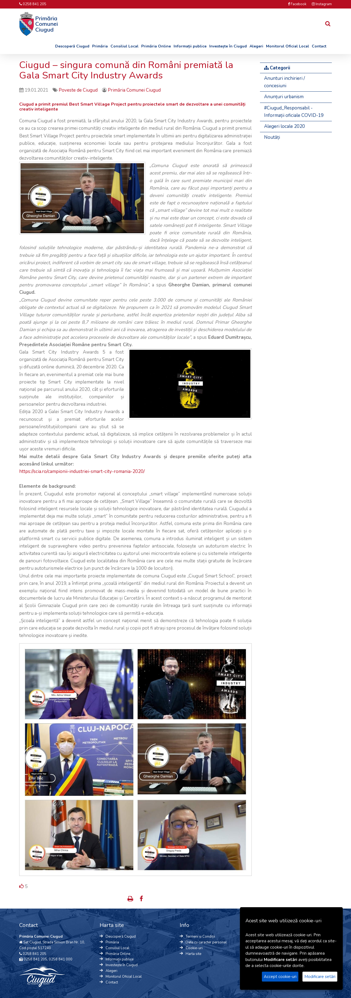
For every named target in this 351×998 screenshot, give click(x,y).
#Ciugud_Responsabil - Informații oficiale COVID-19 (294, 112)
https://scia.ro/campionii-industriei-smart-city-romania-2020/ (82, 471)
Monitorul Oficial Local (287, 46)
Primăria (100, 46)
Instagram (322, 4)
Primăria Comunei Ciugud (134, 90)
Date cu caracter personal (206, 942)
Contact (319, 46)
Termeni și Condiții (200, 936)
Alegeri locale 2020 (284, 126)
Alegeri (256, 46)
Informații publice (190, 46)
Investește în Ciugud (228, 46)
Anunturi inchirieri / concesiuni (284, 82)
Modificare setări (319, 976)
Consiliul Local (124, 46)
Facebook (297, 4)
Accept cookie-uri (280, 976)
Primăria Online (156, 46)
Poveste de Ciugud (79, 90)
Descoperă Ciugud (72, 46)
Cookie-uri (194, 948)
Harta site (193, 953)
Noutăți (272, 137)
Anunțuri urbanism (284, 97)
